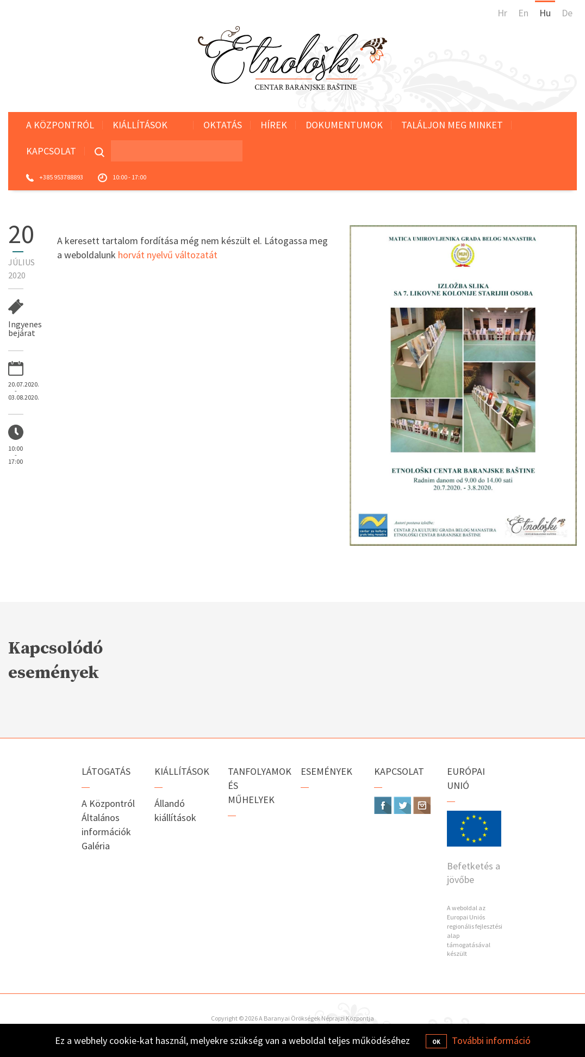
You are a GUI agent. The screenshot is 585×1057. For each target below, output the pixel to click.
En (523, 13)
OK (436, 1042)
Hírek (273, 125)
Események (326, 771)
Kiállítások (140, 125)
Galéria (96, 846)
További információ (491, 1040)
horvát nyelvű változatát (167, 254)
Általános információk (106, 824)
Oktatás (222, 125)
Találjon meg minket (452, 125)
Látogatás (106, 771)
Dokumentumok (344, 125)
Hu (545, 13)
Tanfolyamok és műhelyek (256, 785)
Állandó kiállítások (175, 810)
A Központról (60, 125)
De (567, 13)
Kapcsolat (51, 151)
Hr (502, 13)
